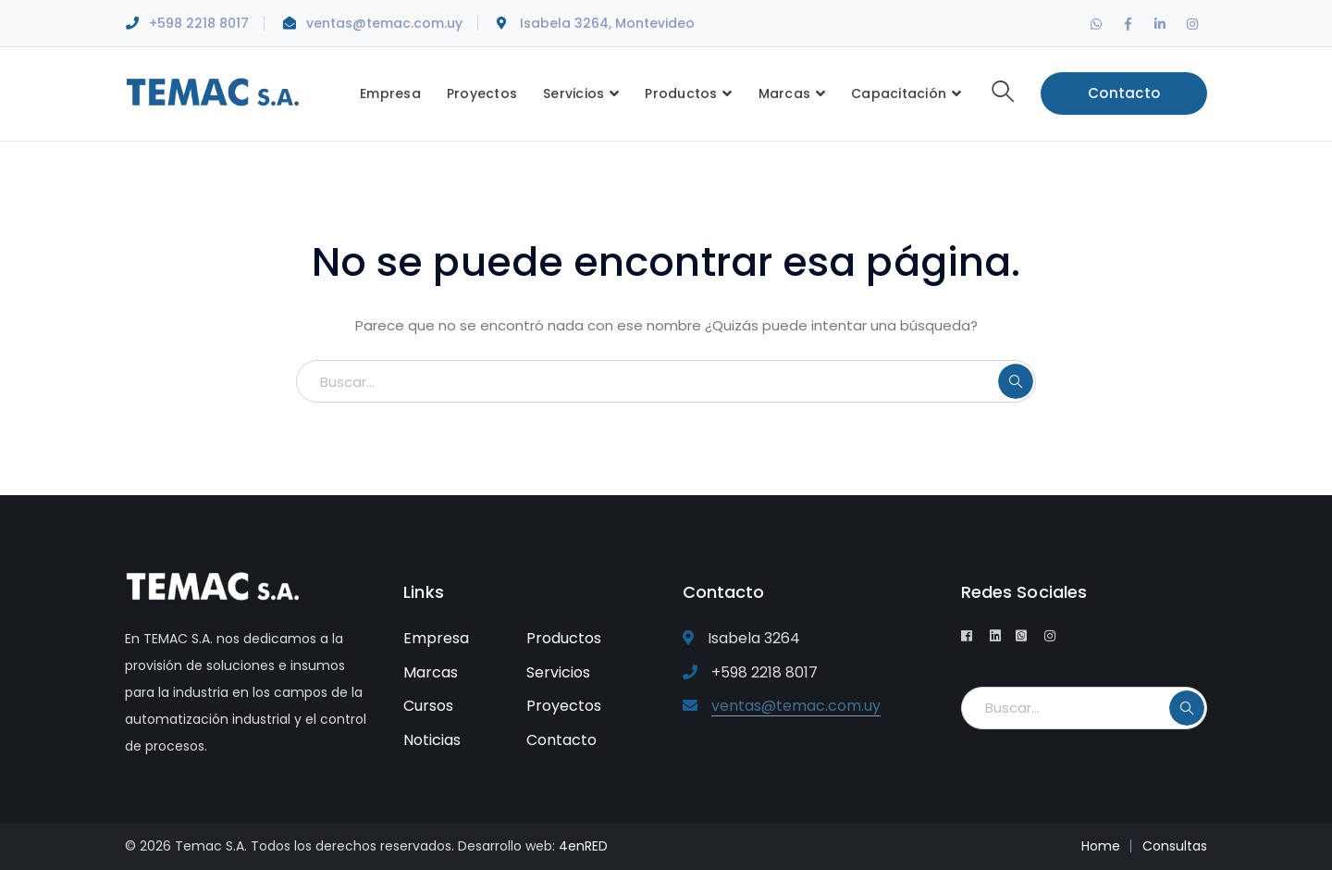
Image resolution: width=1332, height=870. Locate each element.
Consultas (1174, 846)
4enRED (583, 846)
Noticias (432, 740)
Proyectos (563, 705)
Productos (563, 638)
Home (1100, 846)
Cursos (428, 705)
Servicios (558, 672)
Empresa (436, 638)
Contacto (1124, 93)
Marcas (430, 672)
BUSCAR (1015, 381)
